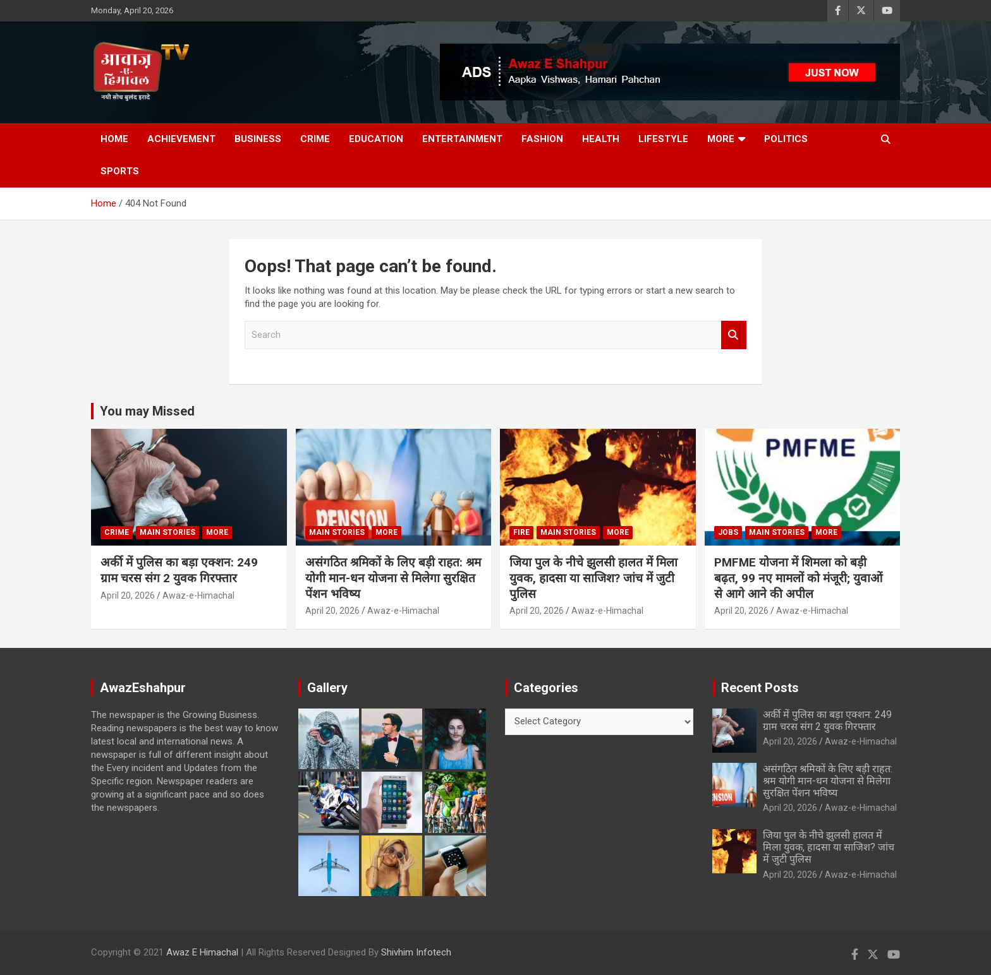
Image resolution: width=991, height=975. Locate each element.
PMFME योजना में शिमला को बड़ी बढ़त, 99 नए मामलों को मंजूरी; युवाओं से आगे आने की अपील (798, 578)
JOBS (728, 532)
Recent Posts (760, 687)
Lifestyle (663, 139)
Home (114, 139)
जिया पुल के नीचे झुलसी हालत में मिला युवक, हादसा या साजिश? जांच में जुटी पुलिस (593, 578)
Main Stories (167, 532)
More (720, 139)
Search (733, 335)
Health (600, 139)
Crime (315, 139)
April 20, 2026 (127, 595)
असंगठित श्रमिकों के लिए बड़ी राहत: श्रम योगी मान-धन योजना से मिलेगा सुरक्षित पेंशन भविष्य (393, 578)
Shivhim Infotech (416, 952)
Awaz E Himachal (202, 952)
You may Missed (147, 411)
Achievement (181, 139)
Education (376, 139)
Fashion (542, 139)
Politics (786, 139)
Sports (119, 171)
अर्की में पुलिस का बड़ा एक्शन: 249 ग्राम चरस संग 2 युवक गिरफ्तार (179, 570)
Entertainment (462, 139)
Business (257, 139)
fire (521, 532)
